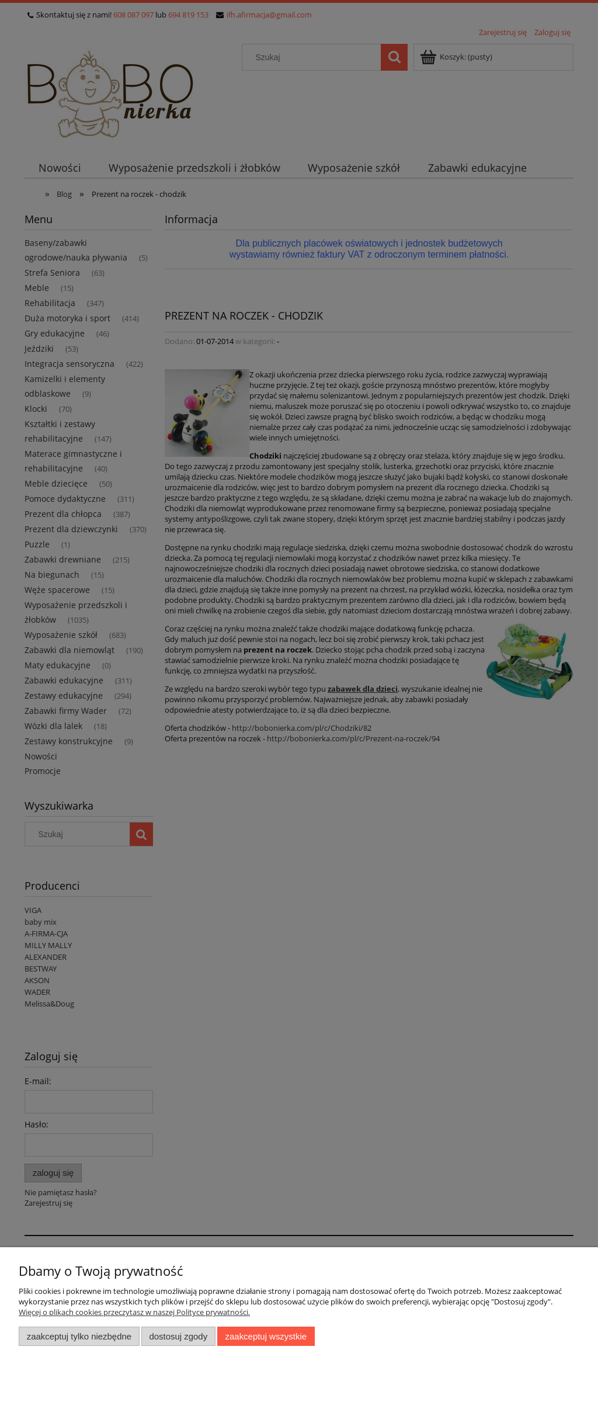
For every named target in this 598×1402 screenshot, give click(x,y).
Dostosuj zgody (178, 1336)
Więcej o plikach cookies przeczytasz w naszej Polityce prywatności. (134, 1312)
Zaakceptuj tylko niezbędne (79, 1336)
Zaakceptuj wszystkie (266, 1336)
